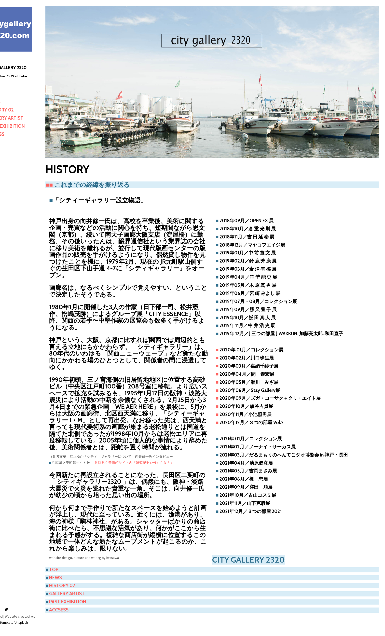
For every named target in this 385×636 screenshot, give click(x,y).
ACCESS (15, 134)
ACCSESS (79, 601)
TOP (12, 94)
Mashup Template (20, 622)
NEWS (13, 102)
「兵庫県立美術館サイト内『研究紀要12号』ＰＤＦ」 (153, 460)
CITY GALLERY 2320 (26, 67)
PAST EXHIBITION (25, 126)
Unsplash (41, 622)
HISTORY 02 (20, 110)
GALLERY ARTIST (25, 118)
